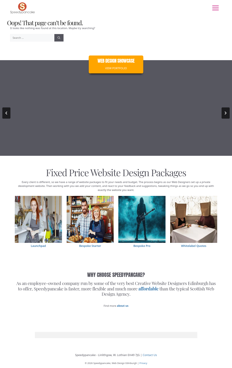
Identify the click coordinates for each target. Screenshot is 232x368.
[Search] (59, 38)
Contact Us (150, 355)
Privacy (143, 363)
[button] (6, 113)
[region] (116, 113)
